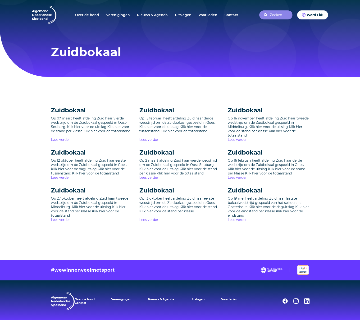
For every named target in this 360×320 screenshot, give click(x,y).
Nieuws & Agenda (152, 15)
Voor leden (208, 15)
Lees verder (60, 139)
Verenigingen (118, 15)
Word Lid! (315, 15)
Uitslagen (183, 15)
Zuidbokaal (68, 110)
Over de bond (87, 15)
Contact (231, 15)
